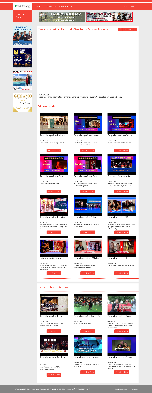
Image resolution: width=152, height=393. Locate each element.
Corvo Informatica (131, 389)
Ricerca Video (20, 16)
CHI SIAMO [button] (50, 6)
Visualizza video (54, 150)
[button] (54, 123)
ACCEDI (134, 6)
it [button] (126, 6)
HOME (39, 6)
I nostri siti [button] (65, 6)
